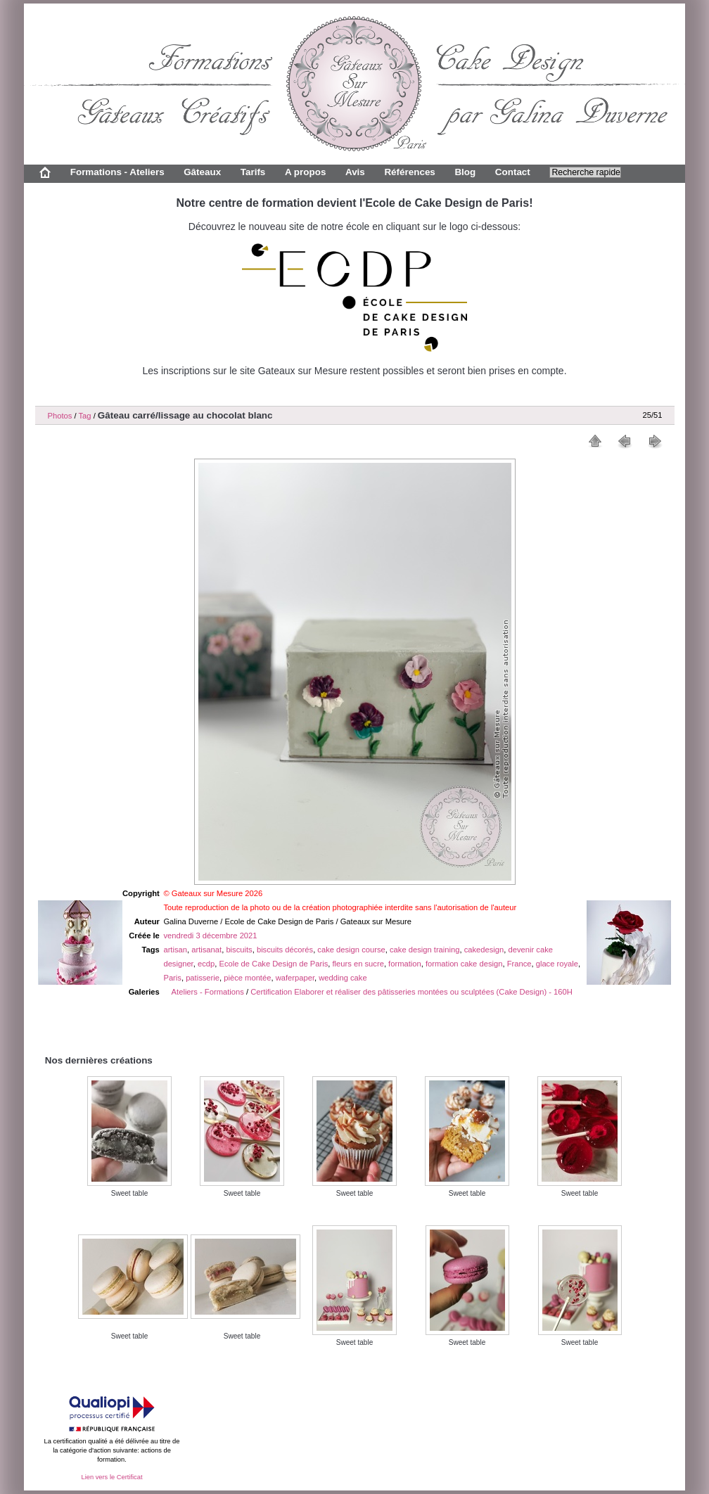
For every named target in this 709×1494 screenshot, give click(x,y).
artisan (175, 949)
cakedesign (484, 949)
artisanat (206, 949)
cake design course (351, 949)
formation (404, 963)
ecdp (206, 963)
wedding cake (342, 977)
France (519, 963)
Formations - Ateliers (117, 172)
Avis (355, 172)
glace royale (557, 963)
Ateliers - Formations (208, 992)
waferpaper (295, 977)
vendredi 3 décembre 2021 (210, 935)
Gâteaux (202, 172)
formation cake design (464, 963)
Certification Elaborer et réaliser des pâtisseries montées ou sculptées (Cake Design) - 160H (411, 992)
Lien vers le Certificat (111, 1477)
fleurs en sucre (358, 963)
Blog (464, 172)
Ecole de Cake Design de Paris (273, 963)
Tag (84, 415)
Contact (512, 172)
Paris (172, 977)
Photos (60, 415)
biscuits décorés (285, 949)
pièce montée (247, 977)
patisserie (202, 977)
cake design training (425, 949)
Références (409, 172)
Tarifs (253, 172)
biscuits (239, 949)
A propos (305, 172)
